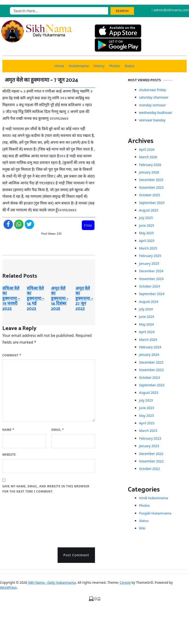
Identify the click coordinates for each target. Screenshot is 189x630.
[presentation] (21, 519)
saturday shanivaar (153, 97)
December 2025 (151, 179)
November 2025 (151, 187)
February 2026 (150, 164)
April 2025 (146, 240)
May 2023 (146, 415)
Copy (88, 225)
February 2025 (150, 256)
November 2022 (151, 461)
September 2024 (151, 294)
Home (59, 66)
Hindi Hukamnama (153, 498)
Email (57, 430)
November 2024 (151, 279)
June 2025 (146, 225)
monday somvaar (152, 105)
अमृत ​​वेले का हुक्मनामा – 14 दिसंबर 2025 (59, 298)
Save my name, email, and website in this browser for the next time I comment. (45, 488)
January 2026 (149, 172)
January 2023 (149, 446)
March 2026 (148, 157)
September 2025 (151, 202)
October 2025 (149, 195)
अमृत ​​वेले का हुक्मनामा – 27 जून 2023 (84, 298)
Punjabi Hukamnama (155, 513)
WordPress (8, 587)
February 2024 (150, 347)
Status (129, 66)
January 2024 (149, 354)
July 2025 (146, 217)
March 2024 (148, 339)
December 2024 (151, 271)
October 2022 (149, 468)
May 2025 (146, 233)
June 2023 (146, 408)
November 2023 (151, 370)
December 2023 (151, 362)
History (98, 66)
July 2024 (146, 309)
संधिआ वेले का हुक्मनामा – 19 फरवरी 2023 (11, 298)
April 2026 (146, 149)
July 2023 (146, 400)
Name (8, 430)
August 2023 (148, 392)
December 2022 (151, 453)
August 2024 (148, 301)
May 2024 (146, 324)
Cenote (125, 582)
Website (9, 455)
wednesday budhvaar (155, 112)
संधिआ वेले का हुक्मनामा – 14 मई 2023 (35, 298)
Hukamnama (79, 66)
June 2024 (146, 316)
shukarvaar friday (152, 90)
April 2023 (146, 423)
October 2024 (149, 286)
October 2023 (149, 377)
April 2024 (146, 332)
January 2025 (149, 263)
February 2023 (150, 438)
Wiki (142, 528)
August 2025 (148, 210)
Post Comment (76, 555)
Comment (11, 355)
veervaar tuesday (152, 120)
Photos (114, 66)
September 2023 (151, 385)
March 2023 (148, 430)
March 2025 (148, 248)
